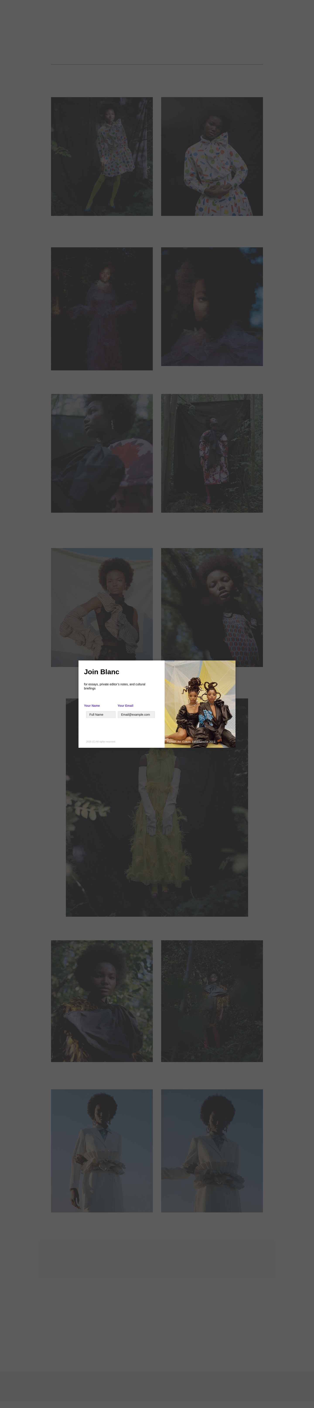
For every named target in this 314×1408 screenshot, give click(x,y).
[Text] (101, 714)
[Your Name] (46, 714)
